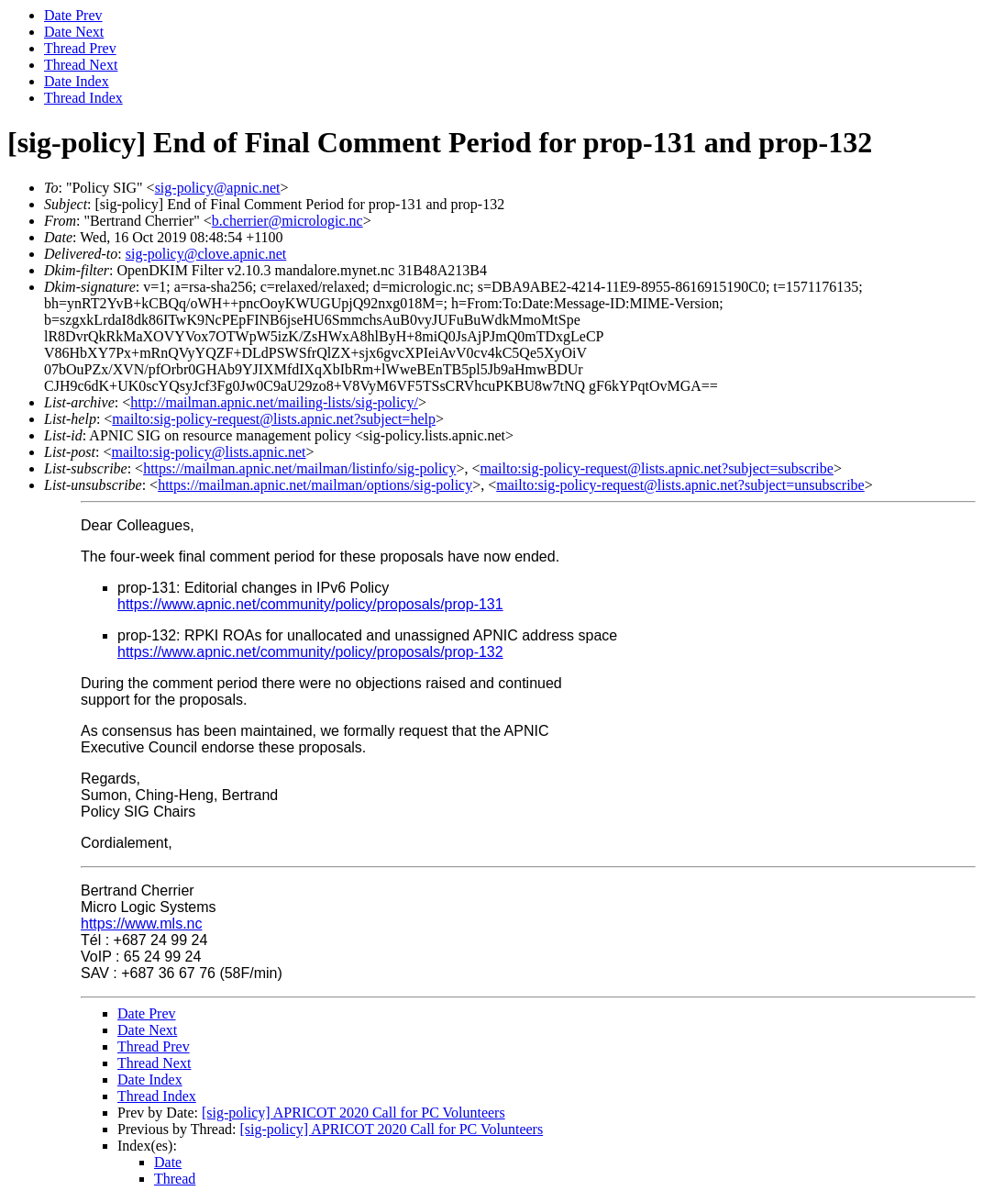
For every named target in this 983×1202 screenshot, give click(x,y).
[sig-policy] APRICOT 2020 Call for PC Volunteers (353, 1112)
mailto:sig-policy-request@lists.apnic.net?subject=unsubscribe (680, 485)
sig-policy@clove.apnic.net (206, 254)
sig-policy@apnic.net (218, 187)
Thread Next (80, 64)
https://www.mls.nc (141, 923)
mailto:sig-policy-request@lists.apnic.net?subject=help (274, 419)
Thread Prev (80, 48)
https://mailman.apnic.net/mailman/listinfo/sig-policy (299, 468)
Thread (174, 1178)
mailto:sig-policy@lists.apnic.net (208, 452)
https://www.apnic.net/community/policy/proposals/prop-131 (310, 604)
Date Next (74, 31)
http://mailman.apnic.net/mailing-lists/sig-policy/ (274, 402)
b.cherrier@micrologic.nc (287, 220)
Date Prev (73, 15)
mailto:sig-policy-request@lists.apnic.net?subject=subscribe (656, 468)
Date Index (76, 81)
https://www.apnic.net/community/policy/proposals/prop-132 (310, 652)
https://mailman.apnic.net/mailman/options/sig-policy (315, 485)
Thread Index (83, 98)
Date (168, 1162)
